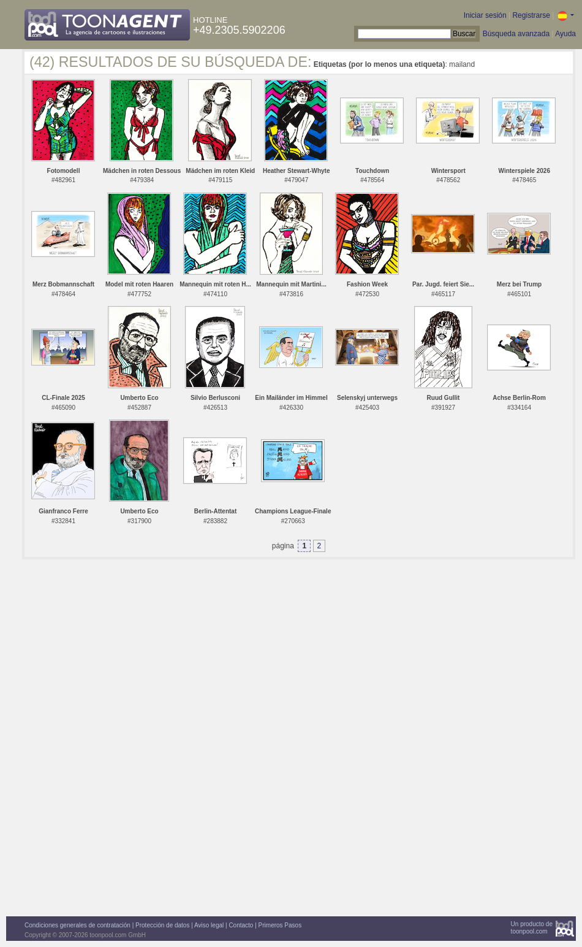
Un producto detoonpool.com (532, 928)
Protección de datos (162, 925)
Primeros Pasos (280, 925)
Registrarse (531, 15)
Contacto (241, 925)
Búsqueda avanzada (516, 33)
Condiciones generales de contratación (77, 925)
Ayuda (565, 33)
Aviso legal (209, 925)
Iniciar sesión (485, 15)
